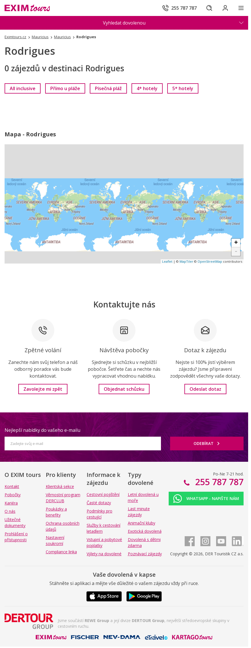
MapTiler (186, 261)
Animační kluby (141, 523)
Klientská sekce (60, 486)
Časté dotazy (99, 502)
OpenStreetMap (210, 261)
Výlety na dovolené (104, 553)
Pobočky (13, 494)
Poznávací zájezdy (145, 553)
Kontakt (12, 486)
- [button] (236, 251)
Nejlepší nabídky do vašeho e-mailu (42, 430)
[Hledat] (209, 8)
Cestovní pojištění (103, 494)
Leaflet (167, 261)
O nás (10, 511)
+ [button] (236, 243)
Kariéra (11, 503)
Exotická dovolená (145, 531)
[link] (23, 88)
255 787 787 (218, 482)
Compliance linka (61, 551)
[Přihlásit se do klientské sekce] (225, 8)
